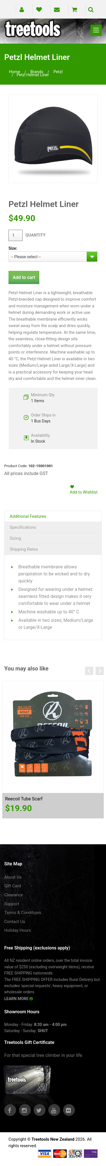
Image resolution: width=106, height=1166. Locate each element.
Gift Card (12, 885)
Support (11, 903)
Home (14, 71)
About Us (12, 877)
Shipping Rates (24, 549)
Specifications (23, 527)
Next (100, 671)
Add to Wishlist (84, 492)
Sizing (15, 538)
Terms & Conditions (22, 912)
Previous (89, 671)
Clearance (13, 894)
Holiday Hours (17, 930)
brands (36, 71)
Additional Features (28, 516)
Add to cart (24, 277)
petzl (58, 71)
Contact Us (14, 921)
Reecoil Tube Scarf (24, 799)
